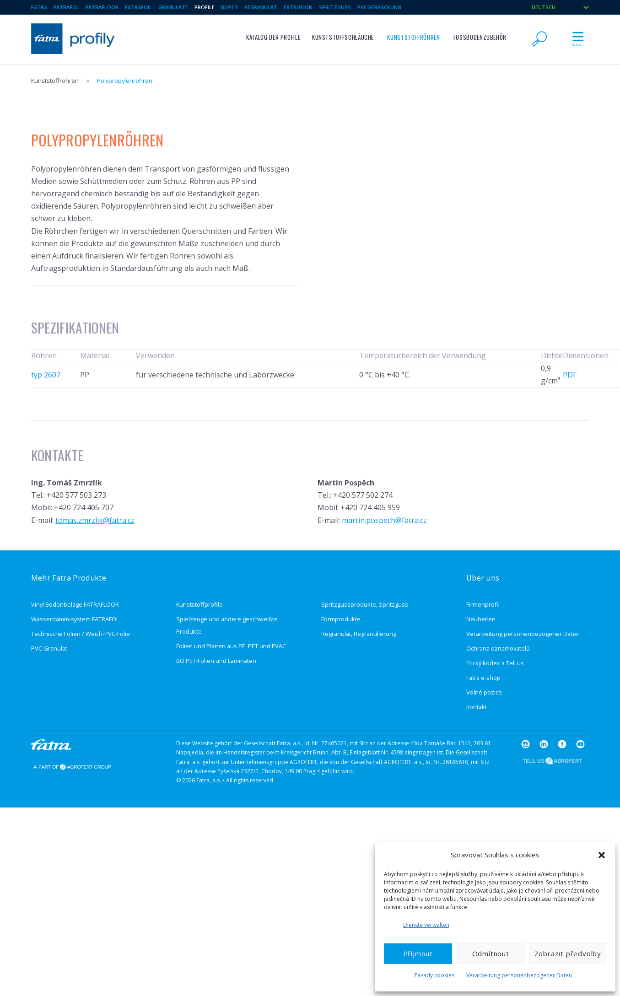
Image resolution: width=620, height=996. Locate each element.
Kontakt (476, 707)
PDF (570, 375)
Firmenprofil (483, 604)
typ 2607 (45, 375)
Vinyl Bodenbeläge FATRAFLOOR (75, 604)
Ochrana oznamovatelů (498, 648)
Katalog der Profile (273, 37)
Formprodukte (341, 619)
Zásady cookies (434, 975)
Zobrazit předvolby (567, 953)
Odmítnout (490, 953)
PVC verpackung (379, 7)
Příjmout (418, 953)
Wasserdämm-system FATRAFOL (75, 619)
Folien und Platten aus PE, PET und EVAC (231, 646)
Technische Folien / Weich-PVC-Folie (80, 634)
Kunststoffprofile (199, 604)
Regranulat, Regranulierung (358, 634)
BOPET (229, 7)
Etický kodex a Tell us (495, 663)
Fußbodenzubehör (480, 37)
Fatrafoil (138, 7)
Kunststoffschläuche (343, 37)
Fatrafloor (102, 7)
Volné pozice (484, 692)
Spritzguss (335, 7)
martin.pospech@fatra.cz (384, 520)
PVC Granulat (49, 648)
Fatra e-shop (483, 677)
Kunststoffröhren (413, 37)
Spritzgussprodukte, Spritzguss (364, 604)
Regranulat (260, 7)
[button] (601, 855)
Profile (204, 7)
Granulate (173, 7)
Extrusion (298, 7)
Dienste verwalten (426, 925)
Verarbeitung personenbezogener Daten (519, 975)
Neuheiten (481, 619)
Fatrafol (66, 7)
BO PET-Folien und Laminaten (216, 661)
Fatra (39, 7)
